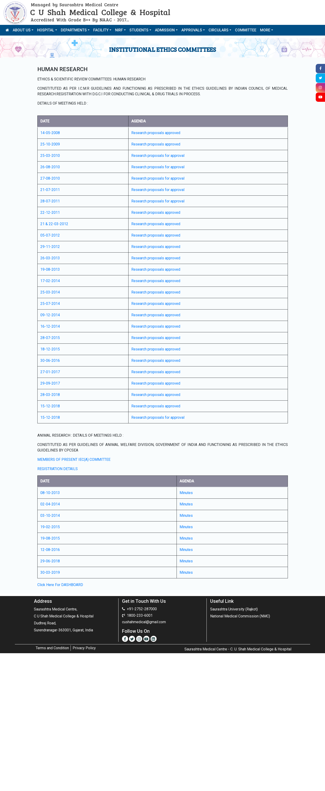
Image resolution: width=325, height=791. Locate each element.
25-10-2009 (50, 144)
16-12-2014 (50, 326)
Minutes (186, 493)
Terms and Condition (52, 648)
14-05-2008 (50, 133)
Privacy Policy (84, 648)
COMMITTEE (245, 30)
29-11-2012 (50, 246)
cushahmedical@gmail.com (144, 622)
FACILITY (101, 30)
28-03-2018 (50, 394)
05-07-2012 (50, 235)
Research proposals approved (155, 133)
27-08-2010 (50, 178)
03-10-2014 (50, 515)
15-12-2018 (50, 406)
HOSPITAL (45, 30)
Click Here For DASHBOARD (60, 585)
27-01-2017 (50, 372)
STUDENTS (138, 30)
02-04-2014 (50, 504)
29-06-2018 (50, 561)
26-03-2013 (50, 258)
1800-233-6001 (140, 615)
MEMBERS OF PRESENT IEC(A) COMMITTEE (73, 459)
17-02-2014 (50, 281)
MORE (265, 30)
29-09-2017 (50, 383)
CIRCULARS (218, 30)
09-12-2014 (50, 315)
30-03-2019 (50, 572)
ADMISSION (165, 30)
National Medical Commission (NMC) (240, 616)
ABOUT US (22, 30)
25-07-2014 (50, 303)
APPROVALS (191, 30)
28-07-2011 (50, 201)
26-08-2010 (50, 167)
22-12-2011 (50, 212)
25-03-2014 (50, 292)
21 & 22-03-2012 (54, 224)
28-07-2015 (50, 338)
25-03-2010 (50, 155)
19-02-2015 (50, 527)
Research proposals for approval (157, 155)
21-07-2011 (50, 190)
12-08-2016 (50, 549)
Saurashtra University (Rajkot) (234, 609)
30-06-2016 (50, 360)
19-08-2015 (50, 538)
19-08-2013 (50, 269)
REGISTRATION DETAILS (57, 469)
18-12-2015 (50, 349)
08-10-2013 (50, 493)
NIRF (119, 30)
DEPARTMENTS (74, 30)
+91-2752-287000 (142, 609)
